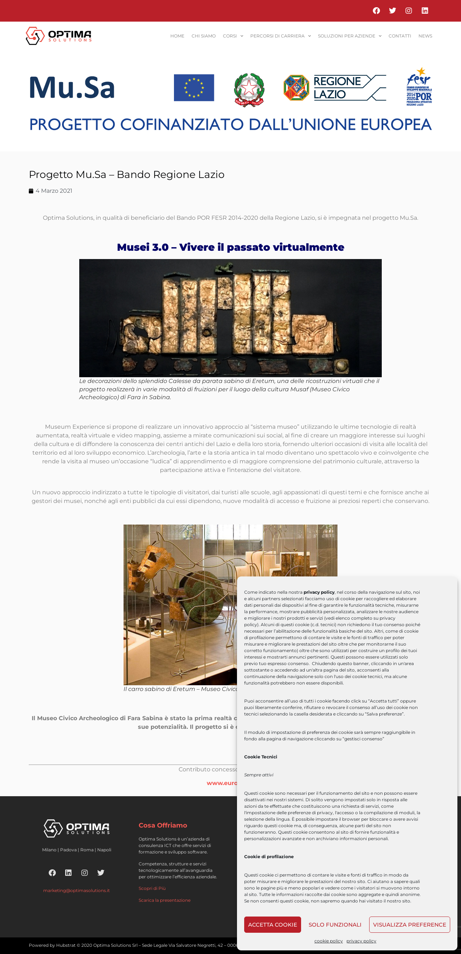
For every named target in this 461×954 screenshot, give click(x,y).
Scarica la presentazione (165, 900)
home (177, 36)
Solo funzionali (335, 924)
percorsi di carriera (280, 36)
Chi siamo (204, 36)
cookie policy (328, 941)
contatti (400, 36)
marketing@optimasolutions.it (76, 890)
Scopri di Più (152, 888)
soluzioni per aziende (349, 36)
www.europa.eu (230, 783)
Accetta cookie (272, 924)
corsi (233, 36)
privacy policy (361, 941)
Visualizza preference (409, 924)
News (425, 36)
